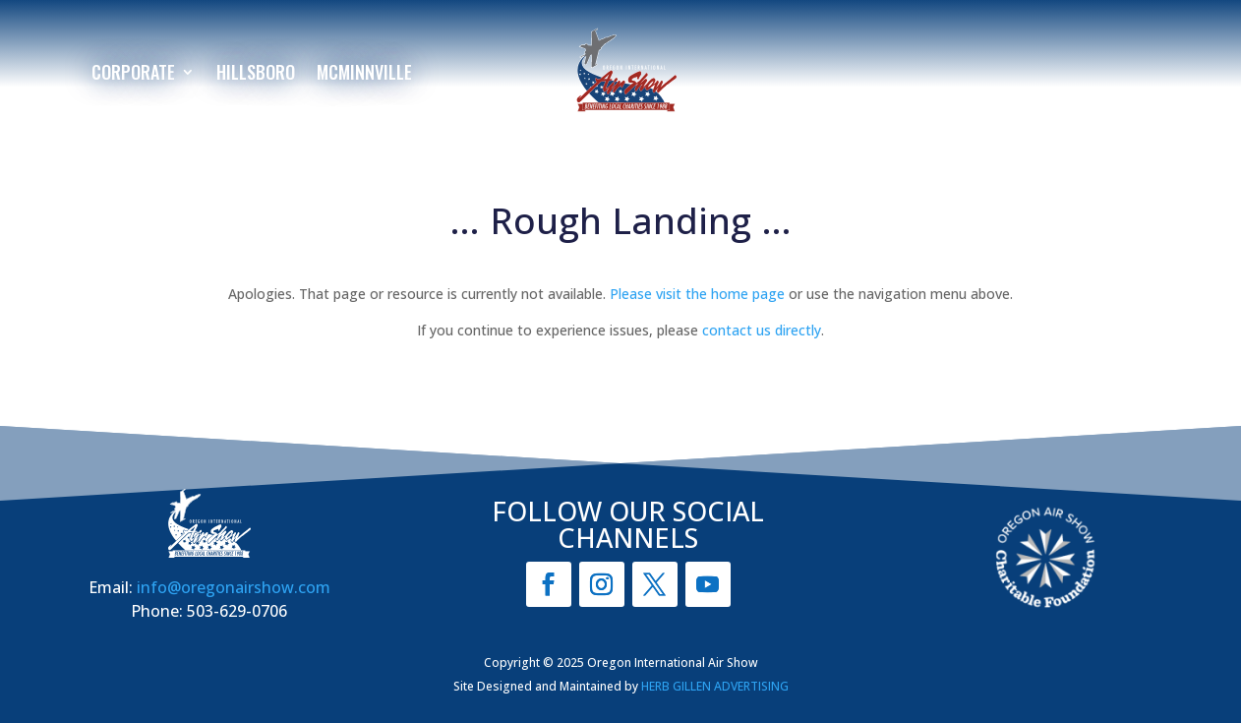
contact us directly (761, 330)
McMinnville (364, 75)
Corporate (133, 75)
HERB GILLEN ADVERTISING (715, 686)
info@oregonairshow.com (233, 587)
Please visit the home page (697, 293)
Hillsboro (255, 75)
